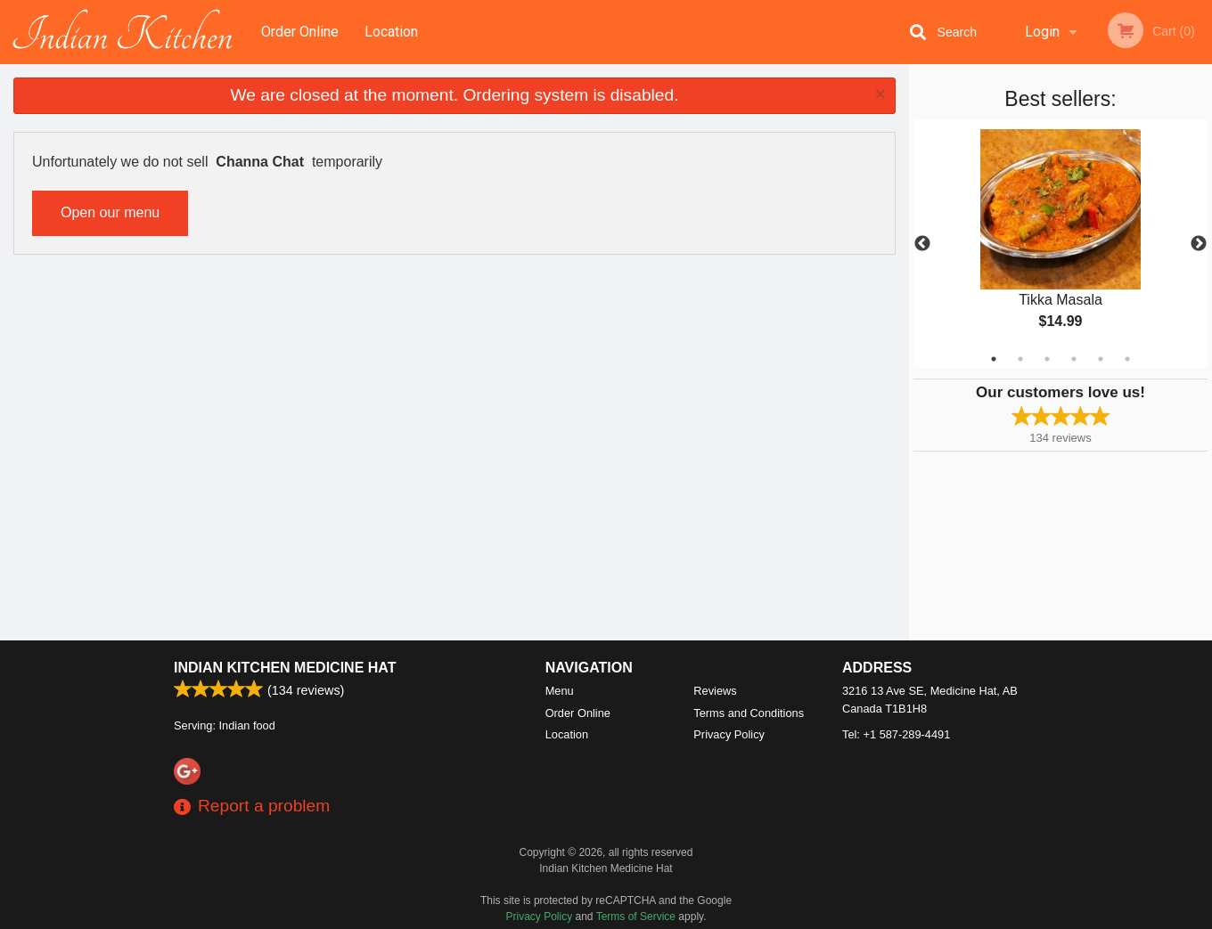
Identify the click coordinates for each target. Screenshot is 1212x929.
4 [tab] (1074, 359)
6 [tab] (1127, 359)
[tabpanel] (1060, 244)
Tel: (896, 734)
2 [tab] (1020, 359)
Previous (922, 244)
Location (391, 31)
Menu (559, 690)
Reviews (714, 690)
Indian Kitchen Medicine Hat (285, 667)
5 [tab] (1101, 359)
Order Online (300, 31)
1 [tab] (994, 359)
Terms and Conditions (748, 713)
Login (1042, 31)
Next (1199, 244)
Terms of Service (636, 916)
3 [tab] (1047, 359)
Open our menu (110, 212)
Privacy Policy (729, 734)
